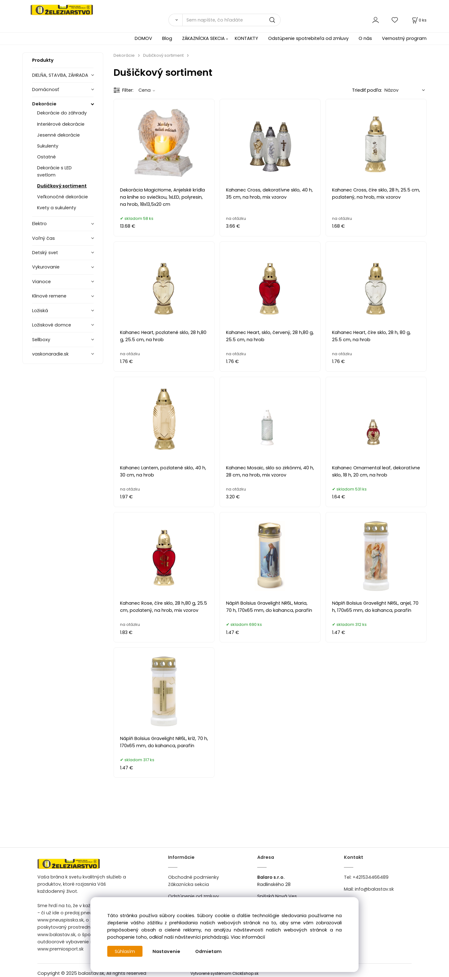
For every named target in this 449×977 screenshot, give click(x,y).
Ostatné (46, 157)
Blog (167, 38)
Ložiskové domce (51, 325)
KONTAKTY (246, 38)
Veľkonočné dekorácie (62, 197)
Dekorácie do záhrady (62, 113)
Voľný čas (43, 238)
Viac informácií (248, 937)
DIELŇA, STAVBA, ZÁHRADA (60, 75)
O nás (365, 38)
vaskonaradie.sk (50, 354)
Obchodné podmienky (193, 877)
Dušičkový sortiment (62, 186)
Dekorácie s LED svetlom (54, 171)
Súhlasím (125, 951)
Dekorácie (44, 104)
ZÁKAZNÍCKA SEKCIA (203, 38)
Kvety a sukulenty (56, 208)
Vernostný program (404, 38)
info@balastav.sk (374, 889)
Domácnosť (45, 89)
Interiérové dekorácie (60, 124)
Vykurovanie (46, 267)
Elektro (39, 223)
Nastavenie (167, 951)
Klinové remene (49, 296)
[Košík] (419, 20)
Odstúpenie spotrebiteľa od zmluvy (308, 38)
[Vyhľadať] (175, 20)
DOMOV (143, 38)
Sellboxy (41, 339)
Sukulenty (47, 146)
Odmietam (209, 951)
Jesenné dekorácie (58, 135)
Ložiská (40, 310)
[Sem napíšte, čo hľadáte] (231, 20)
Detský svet (45, 252)
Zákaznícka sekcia (188, 884)
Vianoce (41, 281)
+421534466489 (371, 877)
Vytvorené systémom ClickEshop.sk (224, 973)
